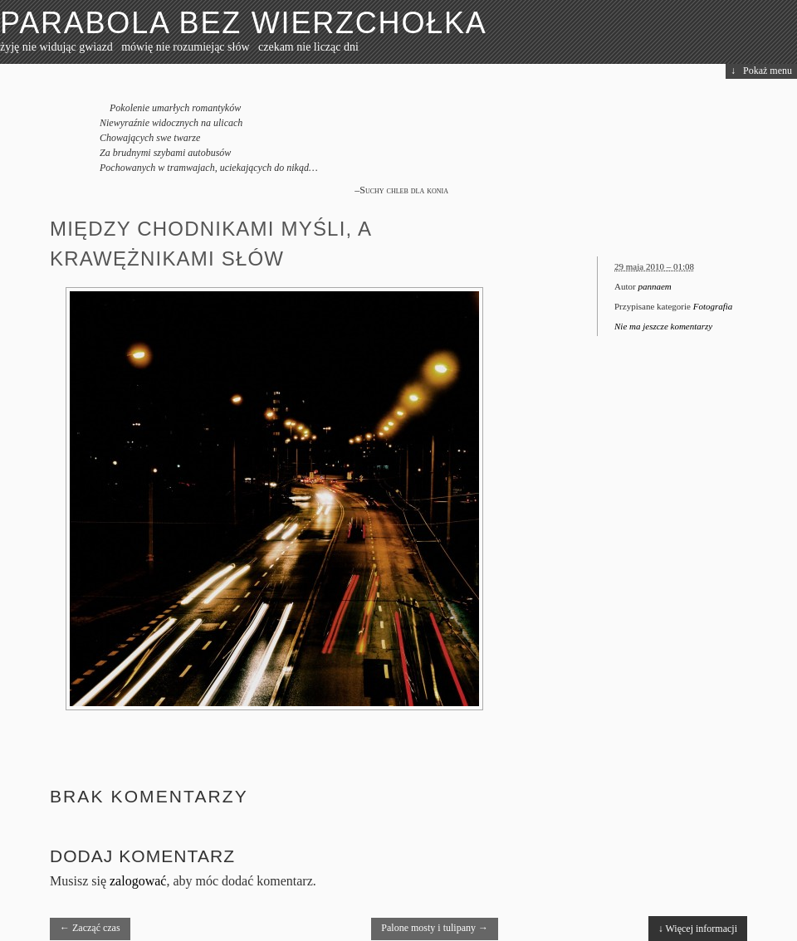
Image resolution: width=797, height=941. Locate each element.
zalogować (138, 881)
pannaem (654, 286)
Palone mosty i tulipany (434, 928)
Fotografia (713, 306)
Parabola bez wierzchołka (243, 23)
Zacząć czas (90, 928)
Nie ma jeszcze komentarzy (663, 326)
